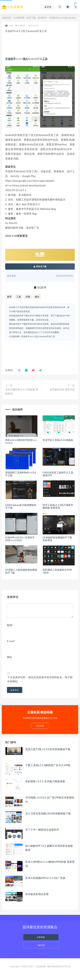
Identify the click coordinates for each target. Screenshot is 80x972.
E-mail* (11, 641)
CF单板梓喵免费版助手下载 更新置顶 (57, 539)
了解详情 (41, 945)
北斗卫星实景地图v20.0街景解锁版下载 (48, 813)
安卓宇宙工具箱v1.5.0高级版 (58, 439)
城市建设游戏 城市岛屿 (62, 389)
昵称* (10, 625)
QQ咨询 (40, 287)
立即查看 (41, 937)
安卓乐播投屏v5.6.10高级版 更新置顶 (21, 391)
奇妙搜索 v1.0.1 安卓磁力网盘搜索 (45, 781)
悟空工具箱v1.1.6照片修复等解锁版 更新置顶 (58, 506)
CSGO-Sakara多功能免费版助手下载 (20, 506)
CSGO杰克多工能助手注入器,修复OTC (58, 474)
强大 (25, 58)
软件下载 (31, 17)
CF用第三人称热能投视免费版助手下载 (21, 571)
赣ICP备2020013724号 (59, 966)
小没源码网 (18, 17)
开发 (7, 58)
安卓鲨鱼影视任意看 (37, 894)
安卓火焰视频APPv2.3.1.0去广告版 (45, 877)
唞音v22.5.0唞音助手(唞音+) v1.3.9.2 (21, 441)
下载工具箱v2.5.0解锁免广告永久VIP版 (47, 765)
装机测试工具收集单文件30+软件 (57, 571)
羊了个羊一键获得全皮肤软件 (42, 829)
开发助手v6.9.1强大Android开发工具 (38, 336)
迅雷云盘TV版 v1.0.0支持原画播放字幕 (47, 749)
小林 (9, 25)
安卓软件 (42, 17)
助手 (13, 58)
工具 (44, 58)
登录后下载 (40, 266)
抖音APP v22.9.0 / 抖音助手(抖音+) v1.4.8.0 (20, 539)
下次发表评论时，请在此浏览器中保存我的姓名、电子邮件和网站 (40, 679)
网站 (9, 657)
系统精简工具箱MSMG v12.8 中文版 (20, 474)
